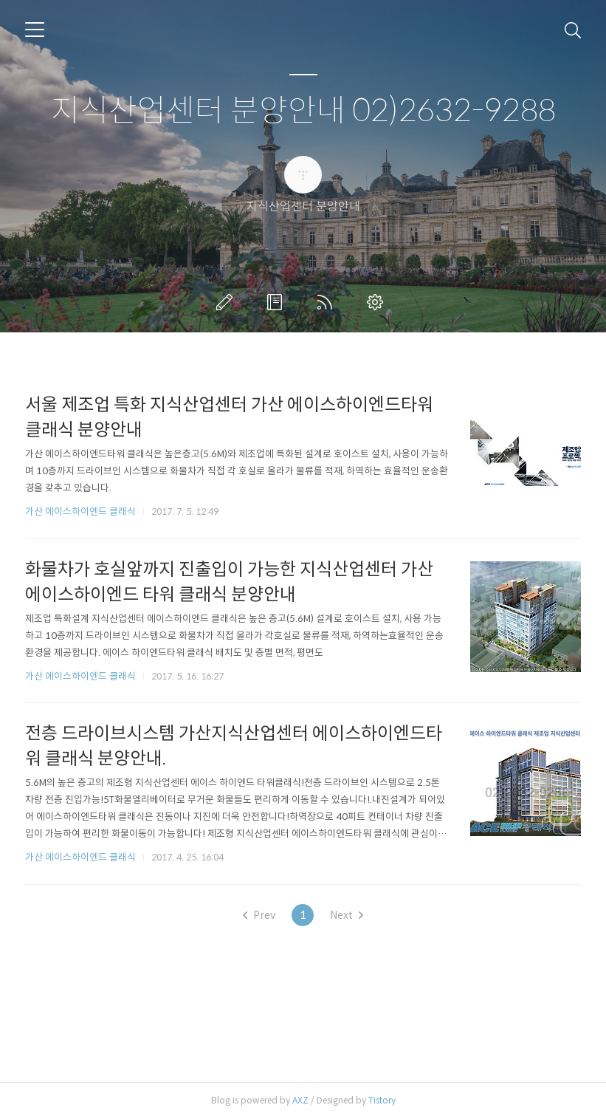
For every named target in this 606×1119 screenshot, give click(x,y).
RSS (327, 302)
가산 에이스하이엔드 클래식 (80, 511)
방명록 (277, 302)
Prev (259, 915)
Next (346, 915)
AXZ (300, 1100)
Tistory (382, 1100)
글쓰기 (227, 302)
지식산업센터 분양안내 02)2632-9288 (303, 111)
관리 (378, 302)
